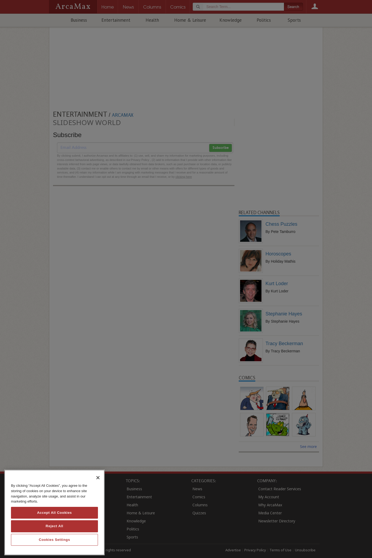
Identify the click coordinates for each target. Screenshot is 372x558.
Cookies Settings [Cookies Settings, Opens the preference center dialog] (54, 540)
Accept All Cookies (54, 513)
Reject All (54, 526)
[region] (54, 512)
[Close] (98, 478)
